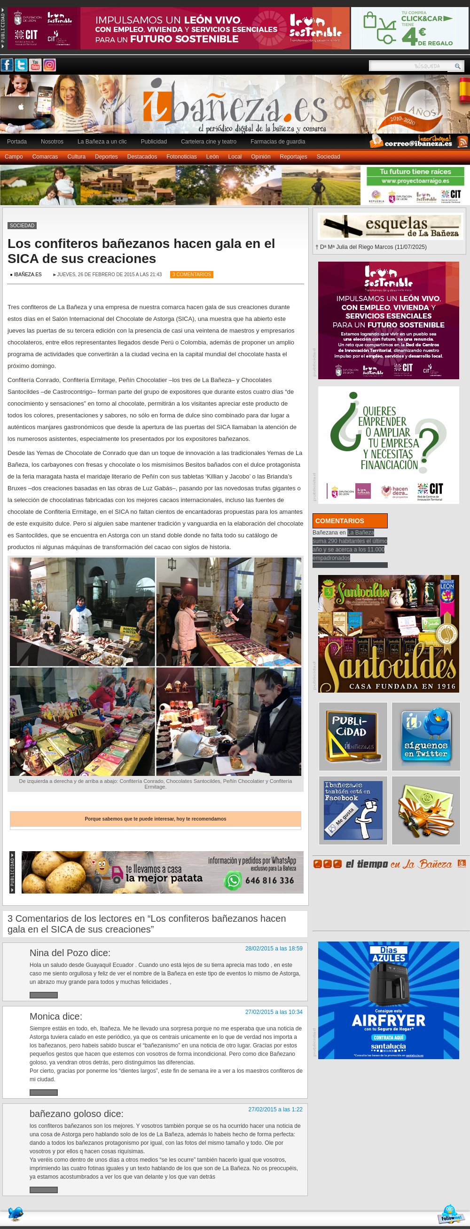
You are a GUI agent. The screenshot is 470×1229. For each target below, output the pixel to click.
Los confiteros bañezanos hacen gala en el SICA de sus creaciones (141, 251)
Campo (14, 156)
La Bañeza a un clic (102, 141)
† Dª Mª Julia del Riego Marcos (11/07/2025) (371, 247)
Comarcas (45, 156)
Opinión (260, 156)
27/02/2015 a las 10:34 (274, 1012)
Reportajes (293, 156)
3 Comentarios (191, 274)
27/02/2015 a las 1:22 (276, 1109)
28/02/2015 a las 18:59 (274, 948)
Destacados (142, 156)
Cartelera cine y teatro (208, 141)
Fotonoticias (181, 156)
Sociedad (328, 156)
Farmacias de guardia (278, 141)
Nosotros (52, 141)
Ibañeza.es (237, 109)
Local (235, 156)
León (212, 156)
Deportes (106, 156)
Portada (17, 141)
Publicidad (154, 141)
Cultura (76, 156)
